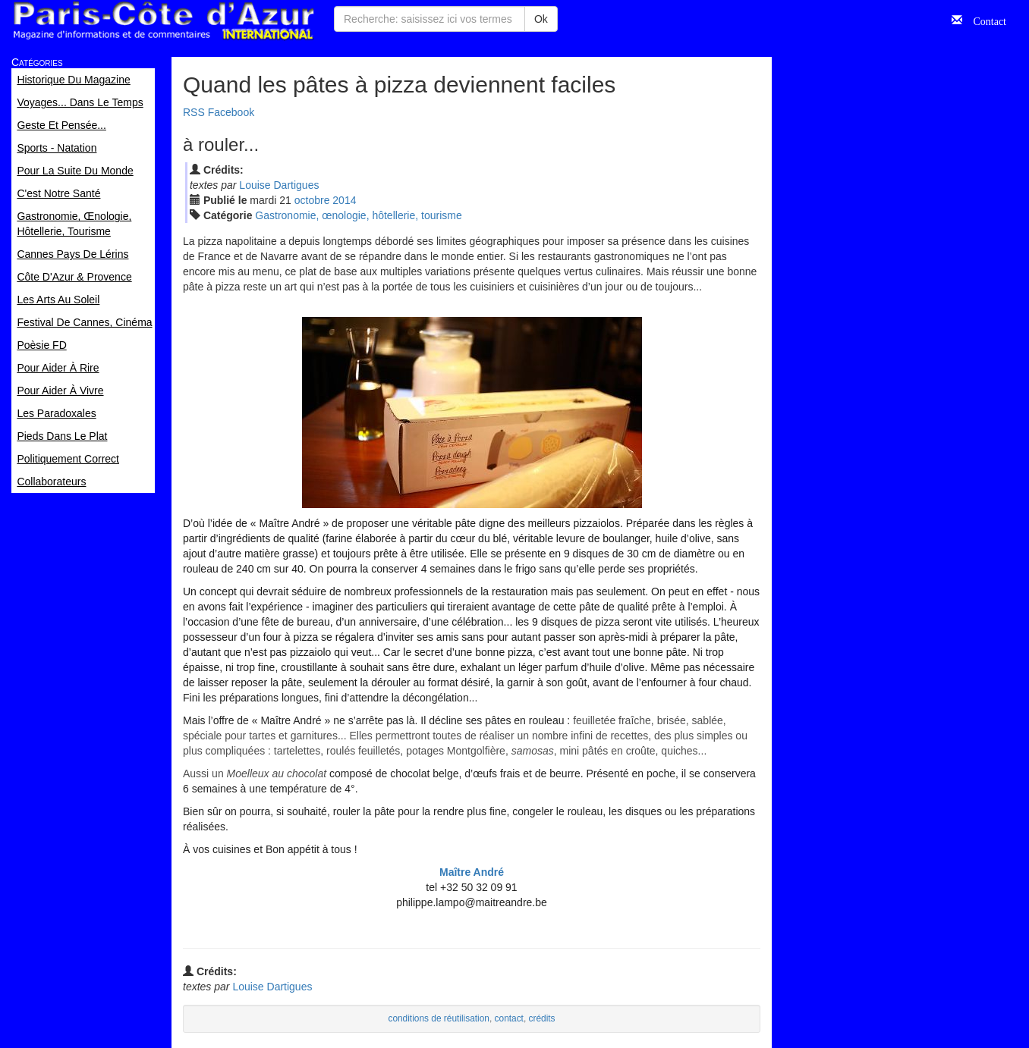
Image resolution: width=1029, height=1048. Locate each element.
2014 (344, 200)
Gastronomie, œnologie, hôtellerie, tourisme (358, 215)
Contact (984, 20)
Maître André (471, 872)
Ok (541, 19)
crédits (542, 1018)
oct (312, 200)
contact (509, 1018)
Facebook (231, 112)
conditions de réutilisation (438, 1018)
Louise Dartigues (279, 185)
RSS (194, 112)
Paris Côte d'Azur (163, 21)
